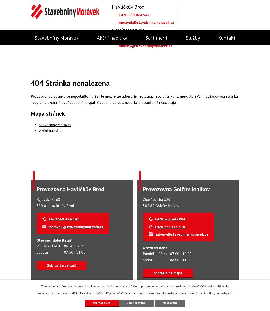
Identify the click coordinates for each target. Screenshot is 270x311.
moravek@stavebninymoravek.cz (146, 22)
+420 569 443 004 (170, 219)
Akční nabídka (112, 38)
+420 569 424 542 (134, 14)
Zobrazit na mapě (61, 265)
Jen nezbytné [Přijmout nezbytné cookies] (136, 303)
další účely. (222, 286)
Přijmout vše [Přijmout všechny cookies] (101, 303)
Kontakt (226, 38)
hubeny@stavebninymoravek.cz (145, 45)
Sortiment (156, 38)
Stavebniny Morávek (57, 38)
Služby (193, 38)
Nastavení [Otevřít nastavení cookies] (170, 303)
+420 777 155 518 (170, 226)
